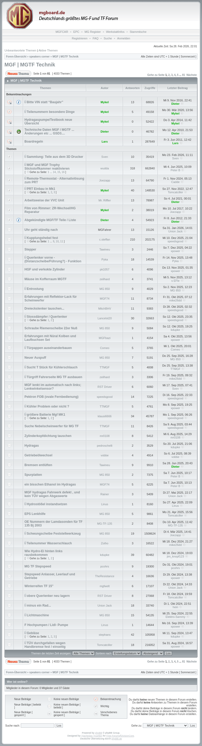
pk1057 (104, 269)
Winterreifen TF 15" (38, 586)
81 (183, 75)
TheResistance (104, 576)
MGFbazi (105, 338)
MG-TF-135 (104, 523)
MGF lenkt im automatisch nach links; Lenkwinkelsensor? (52, 386)
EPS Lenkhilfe (35, 514)
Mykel (105, 102)
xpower (175, 251)
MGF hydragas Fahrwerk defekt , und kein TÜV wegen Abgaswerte (52, 494)
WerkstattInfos (115, 31)
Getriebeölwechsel (38, 455)
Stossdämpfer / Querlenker (47, 317)
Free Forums (113, 735)
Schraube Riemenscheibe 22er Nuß (50, 328)
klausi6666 (105, 416)
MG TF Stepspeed (37, 566)
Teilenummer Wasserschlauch (49, 543)
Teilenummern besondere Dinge (51, 112)
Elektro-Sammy (175, 616)
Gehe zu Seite (156, 75)
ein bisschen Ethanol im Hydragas (50, 484)
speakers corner (39, 56)
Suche (108, 38)
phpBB (98, 733)
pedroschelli (105, 445)
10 (57, 241)
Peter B (175, 170)
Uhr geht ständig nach (41, 230)
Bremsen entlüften (38, 465)
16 (63, 172)
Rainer (104, 494)
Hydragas (31, 445)
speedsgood (175, 241)
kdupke (175, 329)
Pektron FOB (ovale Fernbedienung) (51, 397)
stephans (105, 634)
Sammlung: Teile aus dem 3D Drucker (55, 157)
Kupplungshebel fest (42, 238)
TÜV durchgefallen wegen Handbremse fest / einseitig (44, 645)
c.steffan (104, 239)
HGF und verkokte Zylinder (44, 269)
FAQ (95, 38)
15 (58, 172)
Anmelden (123, 38)
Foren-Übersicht (16, 56)
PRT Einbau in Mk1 (41, 189)
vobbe (105, 455)
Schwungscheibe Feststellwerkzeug (54, 533)
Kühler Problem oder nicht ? (48, 406)
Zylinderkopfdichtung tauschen (48, 436)
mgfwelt (105, 586)
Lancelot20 (105, 318)
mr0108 (104, 435)
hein (175, 607)
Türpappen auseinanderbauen (49, 348)
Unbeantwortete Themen (20, 50)
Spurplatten (33, 475)
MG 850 (104, 288)
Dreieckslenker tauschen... (44, 308)
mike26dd (175, 300)
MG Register (92, 31)
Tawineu (104, 249)
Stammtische (138, 31)
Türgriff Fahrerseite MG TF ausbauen (54, 377)
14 (54, 172)
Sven (104, 156)
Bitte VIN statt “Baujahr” (45, 102)
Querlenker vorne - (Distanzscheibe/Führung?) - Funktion (52, 259)
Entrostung (35, 289)
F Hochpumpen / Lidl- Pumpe (46, 625)
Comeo (104, 347)
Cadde (175, 182)
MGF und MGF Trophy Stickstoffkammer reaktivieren (46, 166)
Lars (105, 141)
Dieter (175, 103)
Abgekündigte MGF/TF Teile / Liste (50, 220)
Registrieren (79, 38)
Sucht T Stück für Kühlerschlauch (52, 367)
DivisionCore (127, 735)
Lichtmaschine (38, 615)
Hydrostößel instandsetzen (47, 504)
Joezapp (104, 180)
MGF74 (105, 298)
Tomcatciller (175, 192)
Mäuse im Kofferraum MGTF (45, 279)
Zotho (104, 543)
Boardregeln (33, 141)
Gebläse (33, 633)
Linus (104, 504)
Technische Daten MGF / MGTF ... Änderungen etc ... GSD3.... (49, 131)
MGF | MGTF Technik (66, 56)
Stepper (30, 249)
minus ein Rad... (39, 605)
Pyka (105, 259)
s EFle (175, 280)
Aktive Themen (48, 50)
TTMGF (105, 367)
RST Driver (105, 386)
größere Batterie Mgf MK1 (46, 414)
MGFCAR (61, 31)
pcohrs (104, 566)
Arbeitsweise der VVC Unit (44, 200)
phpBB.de (117, 738)
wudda (104, 168)
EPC (76, 31)
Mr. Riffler (104, 200)
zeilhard (105, 279)
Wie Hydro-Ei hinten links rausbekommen (43, 553)
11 (61, 241)
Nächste (191, 75)
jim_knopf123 (175, 556)
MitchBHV (104, 308)
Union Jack (175, 231)
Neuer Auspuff (35, 357)
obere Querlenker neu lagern (48, 596)
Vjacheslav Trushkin (91, 735)
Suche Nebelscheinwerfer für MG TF (51, 426)
